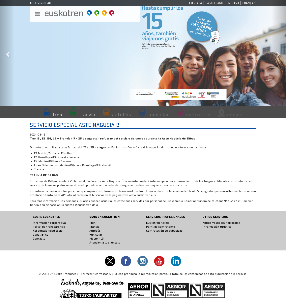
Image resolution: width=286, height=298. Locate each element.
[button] (7, 53)
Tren (92, 222)
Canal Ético (40, 234)
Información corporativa (49, 222)
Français (249, 3)
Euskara (195, 3)
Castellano (214, 3)
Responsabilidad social (48, 230)
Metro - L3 (96, 238)
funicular (158, 114)
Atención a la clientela (104, 242)
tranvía (87, 114)
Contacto (39, 238)
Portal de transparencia (49, 226)
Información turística (217, 226)
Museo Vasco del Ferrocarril (221, 222)
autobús (121, 114)
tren (57, 114)
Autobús (94, 230)
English (232, 3)
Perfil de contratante (160, 226)
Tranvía (94, 226)
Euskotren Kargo (157, 222)
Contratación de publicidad (164, 230)
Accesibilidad (40, 3)
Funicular (95, 234)
